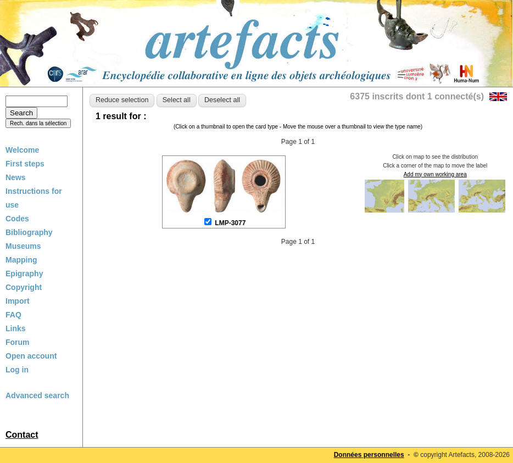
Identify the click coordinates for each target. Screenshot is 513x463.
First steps (24, 163)
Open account (31, 356)
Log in (17, 369)
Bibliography (29, 232)
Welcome (22, 150)
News (15, 177)
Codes (17, 218)
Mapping (21, 259)
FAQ (13, 314)
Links (15, 328)
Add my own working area (435, 174)
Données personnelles (369, 455)
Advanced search (37, 395)
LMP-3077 (230, 223)
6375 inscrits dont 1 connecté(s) (417, 96)
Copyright (23, 287)
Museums (23, 246)
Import (17, 301)
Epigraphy (24, 273)
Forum (17, 342)
